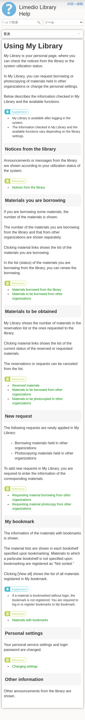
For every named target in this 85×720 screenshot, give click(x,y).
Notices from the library (28, 187)
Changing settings (25, 666)
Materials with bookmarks (30, 620)
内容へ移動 (75, 4)
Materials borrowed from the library (36, 289)
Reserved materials (26, 385)
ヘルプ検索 (39, 22)
